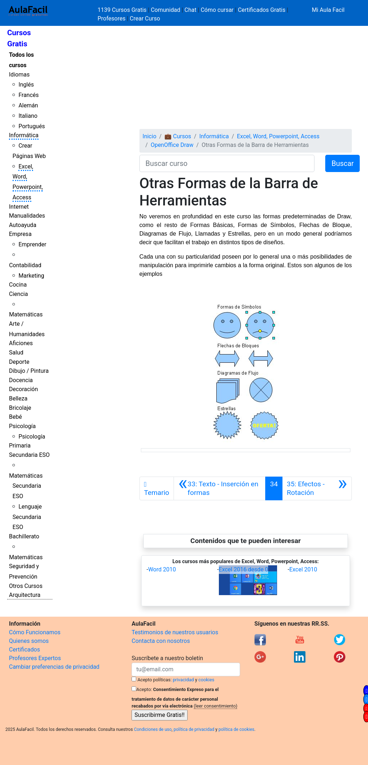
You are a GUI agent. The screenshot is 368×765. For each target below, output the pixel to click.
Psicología (22, 426)
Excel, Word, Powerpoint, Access (278, 136)
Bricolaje (20, 407)
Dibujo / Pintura (29, 370)
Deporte (19, 361)
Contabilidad (25, 265)
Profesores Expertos (35, 658)
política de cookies (236, 729)
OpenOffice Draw (172, 145)
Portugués (31, 126)
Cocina (18, 284)
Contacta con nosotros (161, 641)
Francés (28, 95)
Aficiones (21, 343)
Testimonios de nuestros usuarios (175, 632)
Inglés (26, 84)
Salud (16, 352)
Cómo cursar (217, 9)
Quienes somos (29, 641)
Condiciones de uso (153, 729)
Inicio (149, 136)
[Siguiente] (317, 488)
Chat (190, 9)
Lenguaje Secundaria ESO (27, 517)
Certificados (24, 649)
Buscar (342, 163)
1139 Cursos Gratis (123, 9)
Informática (23, 135)
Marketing (31, 275)
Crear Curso (145, 18)
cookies (206, 679)
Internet (19, 206)
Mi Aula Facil (328, 9)
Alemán (28, 105)
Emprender (32, 244)
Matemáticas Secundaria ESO (26, 486)
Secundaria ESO (29, 454)
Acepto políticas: (155, 679)
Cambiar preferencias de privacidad (54, 666)
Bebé (15, 416)
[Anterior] (220, 488)
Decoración (23, 389)
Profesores (112, 18)
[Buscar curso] (227, 163)
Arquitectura (24, 595)
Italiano (27, 115)
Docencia (21, 380)
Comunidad (165, 9)
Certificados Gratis (261, 9)
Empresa (20, 234)
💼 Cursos (178, 136)
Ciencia (18, 294)
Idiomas (19, 74)
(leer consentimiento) (215, 706)
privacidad (183, 679)
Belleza (18, 398)
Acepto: (144, 689)
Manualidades (27, 215)
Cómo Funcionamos (34, 632)
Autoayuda (22, 225)
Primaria (20, 445)
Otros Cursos (25, 586)
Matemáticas (26, 314)
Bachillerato (24, 536)
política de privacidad (194, 729)
